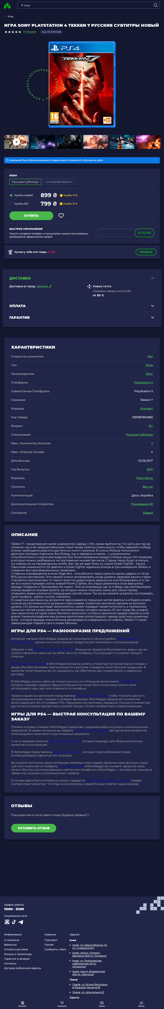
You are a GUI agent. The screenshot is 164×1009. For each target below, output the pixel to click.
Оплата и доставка (16, 949)
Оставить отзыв (34, 829)
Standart (146, 409)
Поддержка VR (142, 505)
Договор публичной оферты (22, 968)
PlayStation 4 (143, 383)
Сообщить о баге (55, 949)
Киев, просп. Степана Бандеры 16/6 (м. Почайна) (89, 954)
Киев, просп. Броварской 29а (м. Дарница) (88, 973)
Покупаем (50, 940)
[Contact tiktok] (14, 922)
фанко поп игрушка (67, 753)
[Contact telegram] (21, 922)
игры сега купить (71, 767)
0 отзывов (29, 31)
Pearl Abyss (144, 479)
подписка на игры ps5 (92, 696)
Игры (11, 16)
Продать (146, 252)
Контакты (10, 963)
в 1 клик (144, 232)
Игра (149, 366)
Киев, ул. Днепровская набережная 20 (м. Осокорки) (87, 963)
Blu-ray (148, 487)
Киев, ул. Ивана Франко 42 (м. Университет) (89, 947)
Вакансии (10, 944)
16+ (151, 427)
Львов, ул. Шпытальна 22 (88, 992)
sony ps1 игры (129, 682)
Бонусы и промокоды (18, 954)
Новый (148, 514)
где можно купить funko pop (54, 650)
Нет (150, 357)
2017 (150, 470)
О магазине (11, 940)
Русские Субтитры (139, 435)
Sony (149, 375)
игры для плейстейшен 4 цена (108, 781)
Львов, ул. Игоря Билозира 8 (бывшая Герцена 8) (89, 986)
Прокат (49, 944)
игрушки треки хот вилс (91, 731)
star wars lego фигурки (65, 742)
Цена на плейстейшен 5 (28, 664)
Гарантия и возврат (17, 958)
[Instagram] (7, 922)
